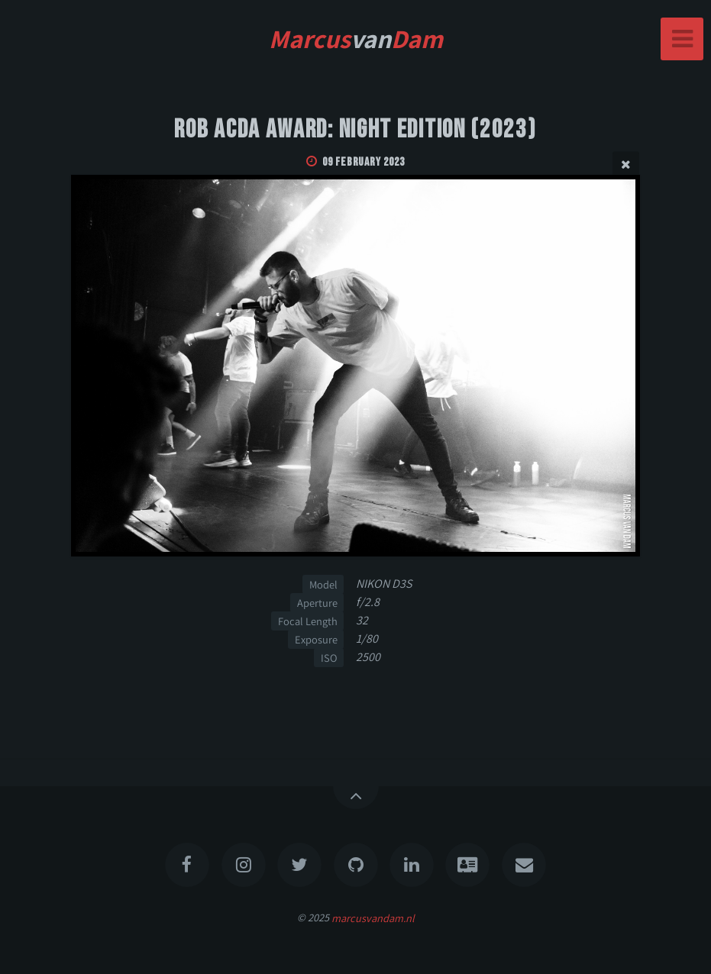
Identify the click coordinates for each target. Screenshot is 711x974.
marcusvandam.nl (373, 917)
